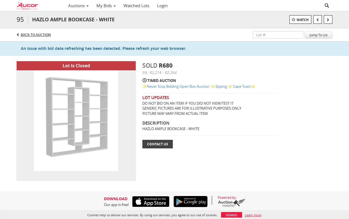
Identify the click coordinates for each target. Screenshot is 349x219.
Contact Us (157, 144)
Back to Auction (36, 34)
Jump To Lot (318, 35)
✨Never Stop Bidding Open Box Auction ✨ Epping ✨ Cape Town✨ (198, 86)
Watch (303, 19)
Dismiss (231, 215)
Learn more (253, 215)
